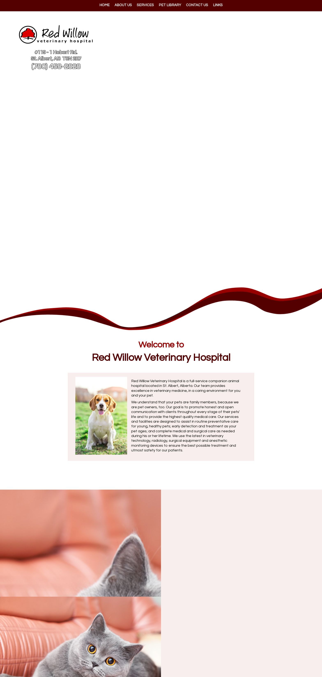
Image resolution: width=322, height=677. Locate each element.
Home (104, 5)
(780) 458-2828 (55, 66)
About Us (123, 5)
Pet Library (170, 5)
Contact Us (197, 5)
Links (218, 5)
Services (145, 5)
